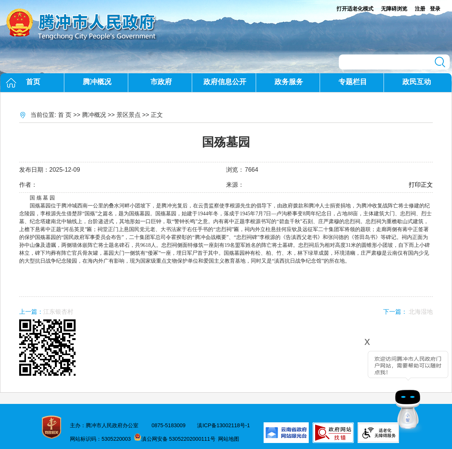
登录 (435, 9)
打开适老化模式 (355, 9)
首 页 (64, 115)
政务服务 (289, 82)
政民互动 (416, 82)
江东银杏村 (58, 311)
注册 (420, 9)
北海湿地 (421, 311)
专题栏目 (352, 82)
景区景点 (129, 115)
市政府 (161, 82)
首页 (33, 82)
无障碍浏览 (394, 9)
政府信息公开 (224, 82)
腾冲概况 (97, 82)
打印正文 (421, 184)
